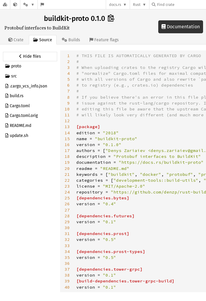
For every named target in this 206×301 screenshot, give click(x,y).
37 (67, 269)
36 (67, 263)
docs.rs (115, 4)
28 (67, 216)
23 (67, 186)
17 (67, 150)
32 (67, 239)
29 (67, 221)
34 (67, 251)
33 (67, 245)
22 (67, 180)
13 (67, 126)
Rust (137, 4)
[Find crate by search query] (181, 4)
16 (67, 144)
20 (67, 168)
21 (67, 174)
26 (67, 203)
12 (67, 120)
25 (67, 198)
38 (67, 275)
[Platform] (28, 4)
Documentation (180, 26)
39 (67, 281)
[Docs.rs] (5, 4)
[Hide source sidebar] (30, 56)
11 (67, 115)
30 (67, 227)
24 (67, 192)
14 (67, 132)
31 (67, 233)
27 (67, 210)
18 (67, 156)
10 (67, 109)
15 (67, 138)
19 (67, 162)
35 (67, 257)
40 (67, 287)
